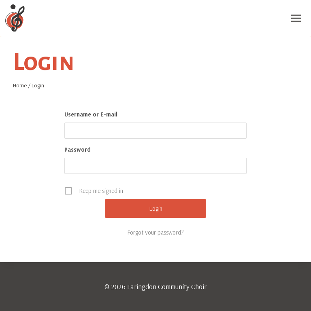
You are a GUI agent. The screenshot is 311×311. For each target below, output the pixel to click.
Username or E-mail (90, 114)
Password (77, 149)
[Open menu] (295, 18)
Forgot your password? (155, 232)
